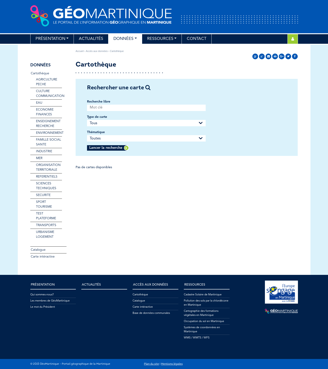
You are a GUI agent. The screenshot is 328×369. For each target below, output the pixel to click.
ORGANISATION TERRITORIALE (48, 167)
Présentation (50, 39)
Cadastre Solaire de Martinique (203, 294)
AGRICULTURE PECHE (46, 82)
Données (123, 39)
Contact (196, 39)
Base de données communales (151, 313)
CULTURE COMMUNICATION (49, 94)
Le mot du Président (42, 307)
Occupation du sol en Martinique (204, 321)
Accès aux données (97, 51)
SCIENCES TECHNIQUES (46, 186)
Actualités (91, 39)
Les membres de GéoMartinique (50, 300)
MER (39, 158)
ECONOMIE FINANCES (45, 112)
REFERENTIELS (46, 176)
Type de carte (97, 117)
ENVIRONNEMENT (49, 132)
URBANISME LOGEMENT (45, 234)
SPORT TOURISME (44, 204)
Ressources (160, 39)
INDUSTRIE (44, 151)
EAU (39, 102)
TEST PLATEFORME (46, 216)
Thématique (96, 132)
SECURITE (43, 195)
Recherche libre (98, 101)
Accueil (80, 51)
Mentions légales (172, 364)
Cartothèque (40, 73)
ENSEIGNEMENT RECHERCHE (48, 124)
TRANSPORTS (46, 225)
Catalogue (38, 249)
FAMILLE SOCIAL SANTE (48, 142)
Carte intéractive (43, 256)
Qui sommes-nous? (42, 294)
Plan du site (151, 364)
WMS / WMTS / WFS (197, 337)
